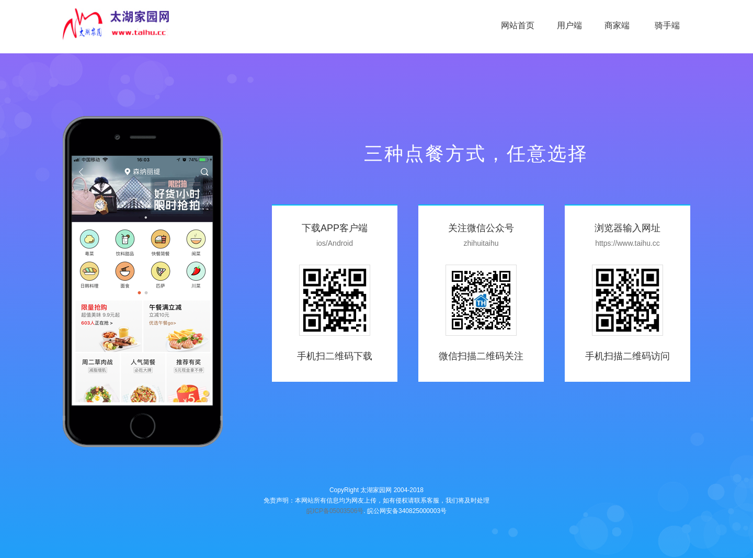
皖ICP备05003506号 (334, 511)
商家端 (618, 25)
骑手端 (667, 25)
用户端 (569, 25)
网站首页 (517, 25)
